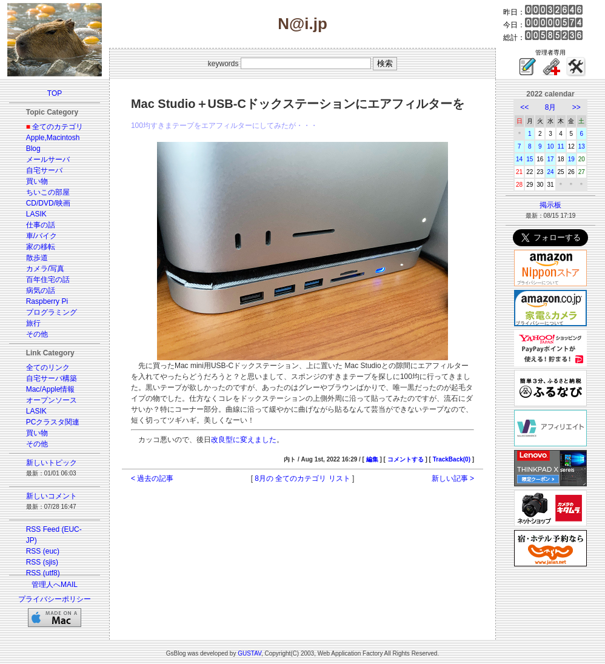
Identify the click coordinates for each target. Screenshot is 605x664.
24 (550, 172)
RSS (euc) (42, 551)
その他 (37, 334)
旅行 (33, 323)
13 (581, 146)
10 (550, 146)
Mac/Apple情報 (50, 389)
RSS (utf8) (43, 573)
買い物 (37, 181)
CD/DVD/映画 (48, 203)
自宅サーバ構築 (51, 378)
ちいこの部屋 (48, 192)
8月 (551, 107)
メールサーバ (48, 159)
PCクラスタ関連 (53, 422)
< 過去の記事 (152, 478)
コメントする (405, 459)
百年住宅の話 (48, 279)
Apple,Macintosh (53, 137)
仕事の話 (40, 225)
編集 (372, 459)
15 (529, 159)
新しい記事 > (453, 478)
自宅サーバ (44, 170)
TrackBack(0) (451, 459)
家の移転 (40, 247)
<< (524, 107)
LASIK (36, 214)
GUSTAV (249, 653)
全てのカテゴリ (57, 126)
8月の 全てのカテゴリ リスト (302, 478)
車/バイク (41, 236)
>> (576, 107)
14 (519, 159)
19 (571, 159)
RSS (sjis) (42, 562)
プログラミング (51, 312)
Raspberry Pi (47, 301)
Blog (33, 148)
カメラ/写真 (45, 268)
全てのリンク (48, 367)
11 (561, 146)
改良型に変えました (243, 439)
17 (550, 159)
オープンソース (51, 400)
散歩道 (37, 257)
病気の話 (40, 290)
